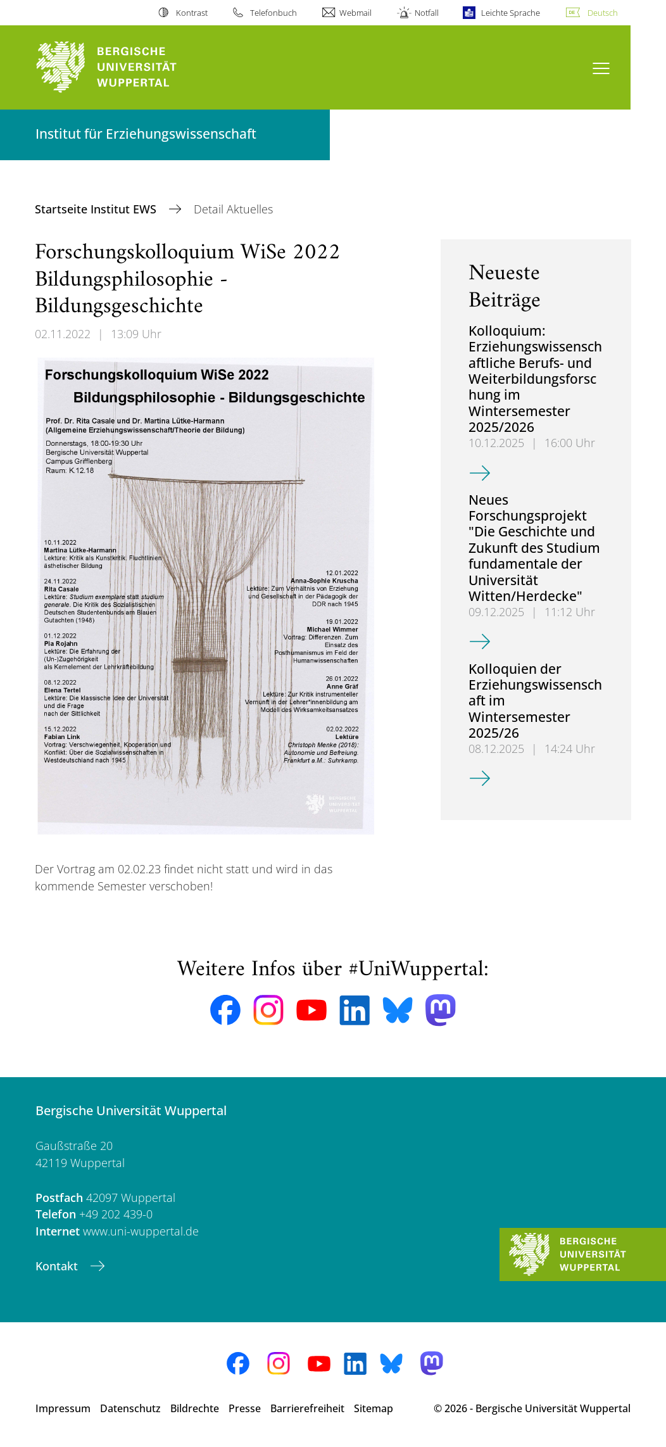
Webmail (355, 12)
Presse (245, 1408)
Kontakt (58, 1265)
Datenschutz (130, 1408)
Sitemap (373, 1408)
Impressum (63, 1408)
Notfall (427, 12)
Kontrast (192, 12)
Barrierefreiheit (307, 1408)
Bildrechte (194, 1408)
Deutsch (602, 12)
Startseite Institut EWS (97, 209)
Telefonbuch (273, 12)
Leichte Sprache (510, 12)
